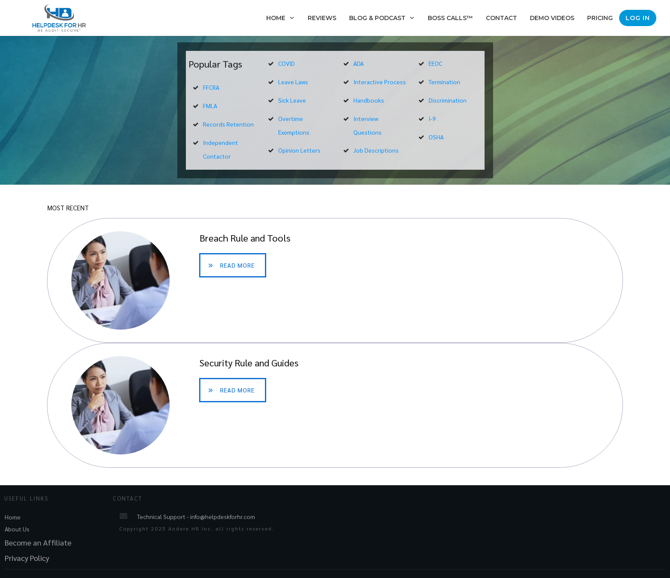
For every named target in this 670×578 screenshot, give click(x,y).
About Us (17, 529)
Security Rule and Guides (335, 405)
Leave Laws (293, 82)
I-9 (432, 118)
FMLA (210, 105)
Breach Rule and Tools (335, 280)
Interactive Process (379, 82)
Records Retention (228, 124)
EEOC (435, 63)
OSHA (436, 137)
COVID (286, 63)
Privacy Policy (27, 558)
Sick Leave (292, 100)
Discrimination (448, 100)
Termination (444, 82)
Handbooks (368, 100)
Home (13, 517)
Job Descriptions (376, 150)
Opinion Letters (299, 150)
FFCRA (211, 87)
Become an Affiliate (38, 542)
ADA (358, 63)
